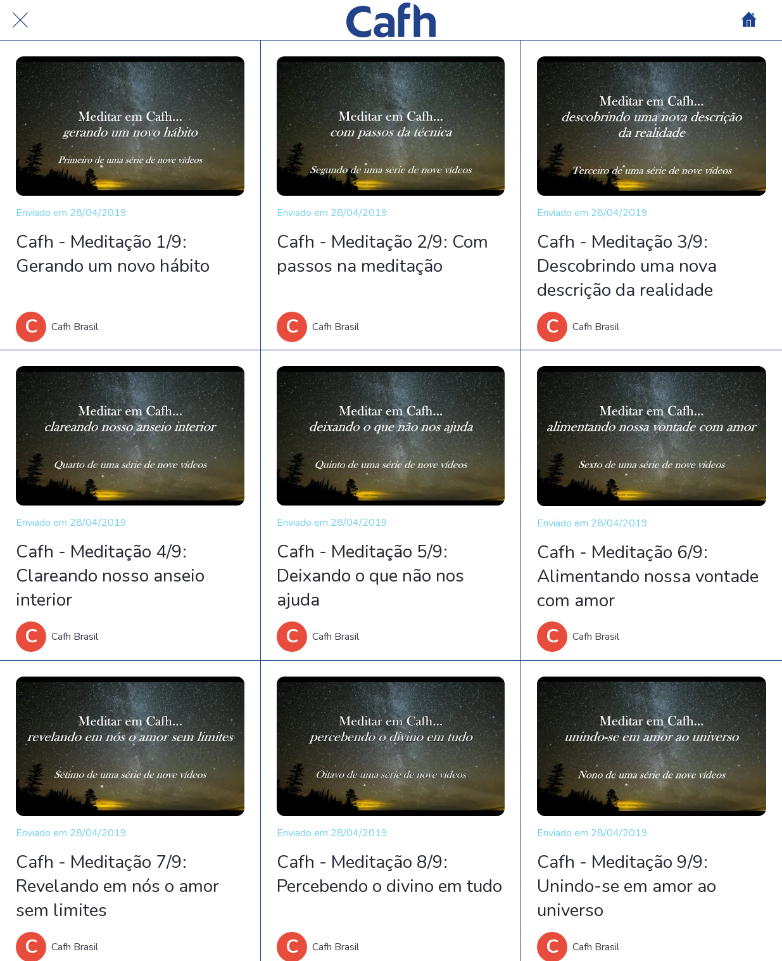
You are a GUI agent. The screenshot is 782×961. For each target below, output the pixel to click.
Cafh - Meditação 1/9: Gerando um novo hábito (113, 254)
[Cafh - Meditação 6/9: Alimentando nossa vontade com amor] (651, 436)
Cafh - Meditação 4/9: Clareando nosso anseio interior (110, 576)
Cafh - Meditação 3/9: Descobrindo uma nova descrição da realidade (627, 266)
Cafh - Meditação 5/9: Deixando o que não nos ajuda (370, 576)
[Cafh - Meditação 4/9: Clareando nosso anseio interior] (130, 436)
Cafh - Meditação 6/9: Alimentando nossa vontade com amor (648, 576)
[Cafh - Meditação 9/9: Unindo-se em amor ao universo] (651, 746)
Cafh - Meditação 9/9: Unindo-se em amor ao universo (626, 886)
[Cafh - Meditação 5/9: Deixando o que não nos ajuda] (391, 436)
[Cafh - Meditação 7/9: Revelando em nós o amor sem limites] (130, 746)
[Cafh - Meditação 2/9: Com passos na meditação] (391, 126)
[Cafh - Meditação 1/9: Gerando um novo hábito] (130, 126)
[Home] (749, 20)
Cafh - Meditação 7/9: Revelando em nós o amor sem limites (117, 886)
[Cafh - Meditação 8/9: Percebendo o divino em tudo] (391, 746)
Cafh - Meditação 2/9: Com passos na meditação (382, 254)
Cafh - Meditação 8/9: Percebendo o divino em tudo (389, 874)
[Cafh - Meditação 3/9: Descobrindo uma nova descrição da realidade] (651, 126)
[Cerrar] (20, 20)
